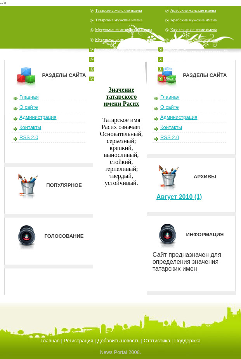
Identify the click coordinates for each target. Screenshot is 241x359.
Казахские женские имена (193, 29)
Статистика (157, 340)
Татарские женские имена (118, 10)
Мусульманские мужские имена (124, 39)
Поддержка (187, 340)
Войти (115, 52)
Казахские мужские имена (194, 39)
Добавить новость (118, 340)
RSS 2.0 (28, 137)
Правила (171, 68)
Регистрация (175, 58)
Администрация (38, 117)
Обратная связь (177, 78)
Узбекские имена (110, 68)
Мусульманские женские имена (123, 29)
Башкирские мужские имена (120, 58)
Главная (28, 97)
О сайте (28, 107)
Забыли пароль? (201, 52)
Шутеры (102, 78)
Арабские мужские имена (193, 19)
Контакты (30, 127)
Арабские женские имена (193, 10)
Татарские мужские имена (118, 19)
